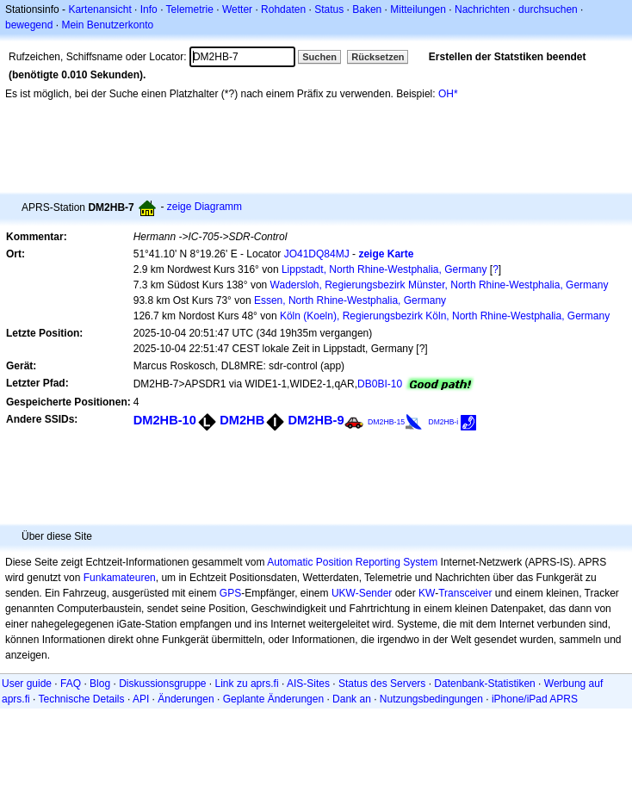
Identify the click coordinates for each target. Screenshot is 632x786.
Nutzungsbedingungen (431, 699)
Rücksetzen (377, 57)
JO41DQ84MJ (317, 254)
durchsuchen (548, 9)
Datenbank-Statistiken (484, 684)
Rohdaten (283, 9)
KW (426, 593)
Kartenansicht (99, 9)
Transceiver (465, 593)
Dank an (351, 699)
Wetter (237, 9)
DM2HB (242, 420)
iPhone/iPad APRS (535, 699)
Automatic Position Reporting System (352, 562)
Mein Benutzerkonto (107, 25)
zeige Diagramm (204, 207)
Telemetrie (190, 9)
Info (149, 9)
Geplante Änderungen (273, 699)
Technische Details (81, 699)
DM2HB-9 (316, 420)
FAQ (70, 684)
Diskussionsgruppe (162, 684)
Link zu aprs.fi (247, 684)
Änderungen (186, 699)
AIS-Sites (308, 684)
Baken (366, 9)
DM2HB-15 (386, 422)
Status (329, 9)
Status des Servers (381, 684)
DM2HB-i (444, 422)
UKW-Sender (361, 593)
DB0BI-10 (379, 384)
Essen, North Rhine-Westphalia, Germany (350, 300)
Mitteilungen (418, 9)
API (141, 699)
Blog (100, 684)
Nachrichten (482, 9)
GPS (230, 593)
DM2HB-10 (164, 420)
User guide (27, 684)
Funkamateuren (120, 578)
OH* (448, 94)
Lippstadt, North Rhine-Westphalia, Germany (384, 269)
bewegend (29, 25)
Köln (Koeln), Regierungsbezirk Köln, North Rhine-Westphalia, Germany (445, 316)
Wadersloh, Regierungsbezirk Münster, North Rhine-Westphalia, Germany (439, 285)
